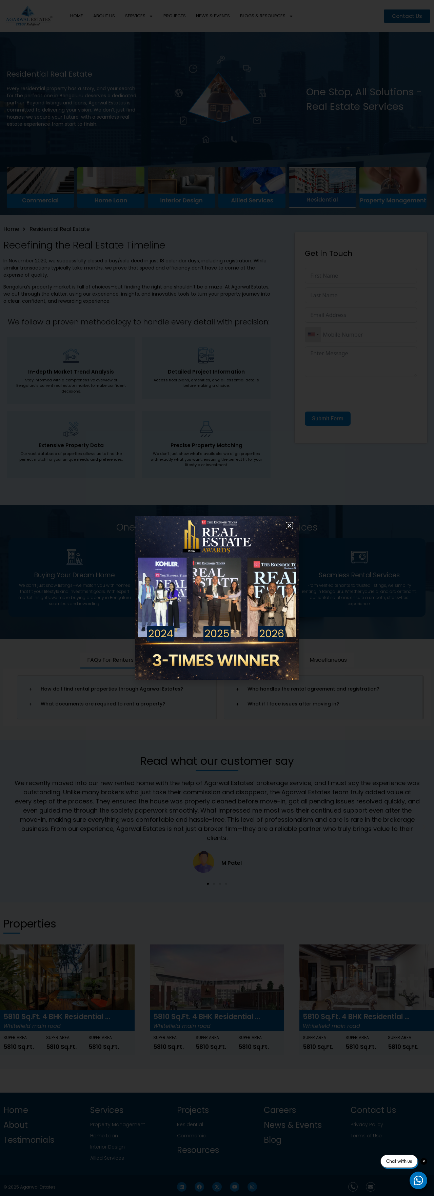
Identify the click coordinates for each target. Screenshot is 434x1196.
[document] (217, 598)
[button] (289, 525)
